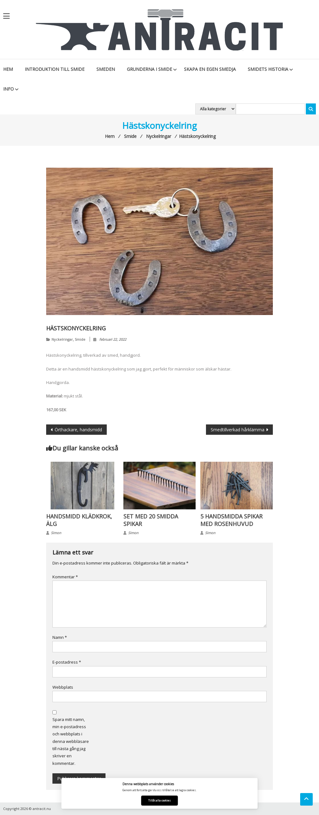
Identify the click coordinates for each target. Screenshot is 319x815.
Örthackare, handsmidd (78, 430)
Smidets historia (268, 69)
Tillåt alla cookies (159, 800)
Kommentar (65, 577)
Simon (56, 532)
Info (8, 89)
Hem (8, 69)
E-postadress (66, 662)
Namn (59, 637)
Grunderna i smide (149, 69)
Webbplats (62, 687)
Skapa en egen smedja (210, 69)
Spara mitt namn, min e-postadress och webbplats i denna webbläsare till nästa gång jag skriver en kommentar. (70, 741)
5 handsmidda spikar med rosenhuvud (231, 520)
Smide (80, 339)
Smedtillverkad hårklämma (237, 430)
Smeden (105, 69)
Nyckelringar (62, 339)
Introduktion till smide (54, 69)
